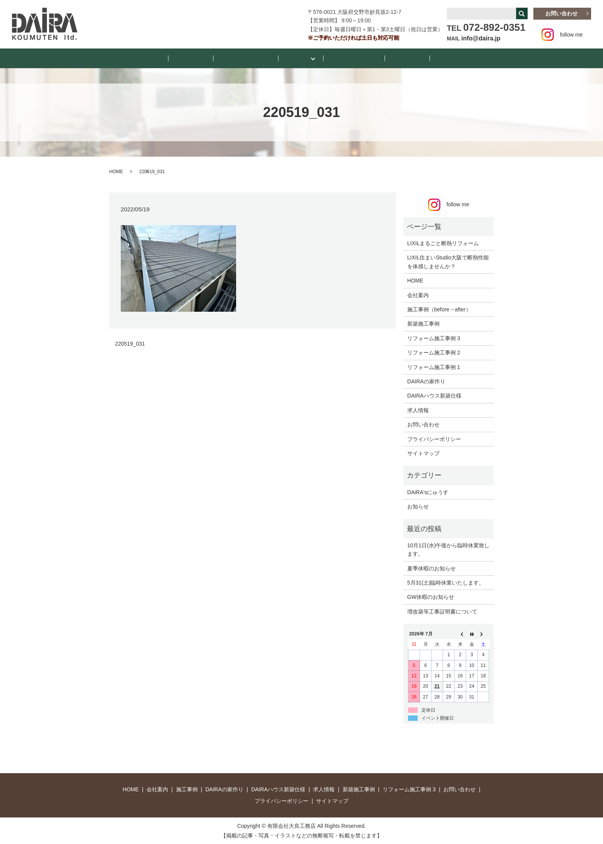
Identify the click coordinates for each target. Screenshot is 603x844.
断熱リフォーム (347, 58)
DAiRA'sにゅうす (428, 491)
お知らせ (208, 58)
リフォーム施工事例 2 (433, 352)
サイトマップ (423, 453)
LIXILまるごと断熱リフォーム (443, 243)
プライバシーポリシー (434, 438)
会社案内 (389, 58)
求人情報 (418, 409)
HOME (176, 58)
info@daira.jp (481, 38)
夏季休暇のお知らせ (431, 568)
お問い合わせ (561, 13)
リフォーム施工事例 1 (433, 366)
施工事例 (298, 58)
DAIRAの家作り (426, 381)
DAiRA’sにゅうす (253, 58)
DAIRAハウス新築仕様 (434, 395)
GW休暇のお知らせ (430, 596)
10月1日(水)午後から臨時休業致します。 (448, 549)
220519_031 (130, 343)
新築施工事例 (423, 323)
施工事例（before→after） (439, 309)
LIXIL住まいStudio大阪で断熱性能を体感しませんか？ (448, 261)
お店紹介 (424, 58)
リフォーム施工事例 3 (433, 337)
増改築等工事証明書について (442, 611)
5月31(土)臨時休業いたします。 (446, 582)
